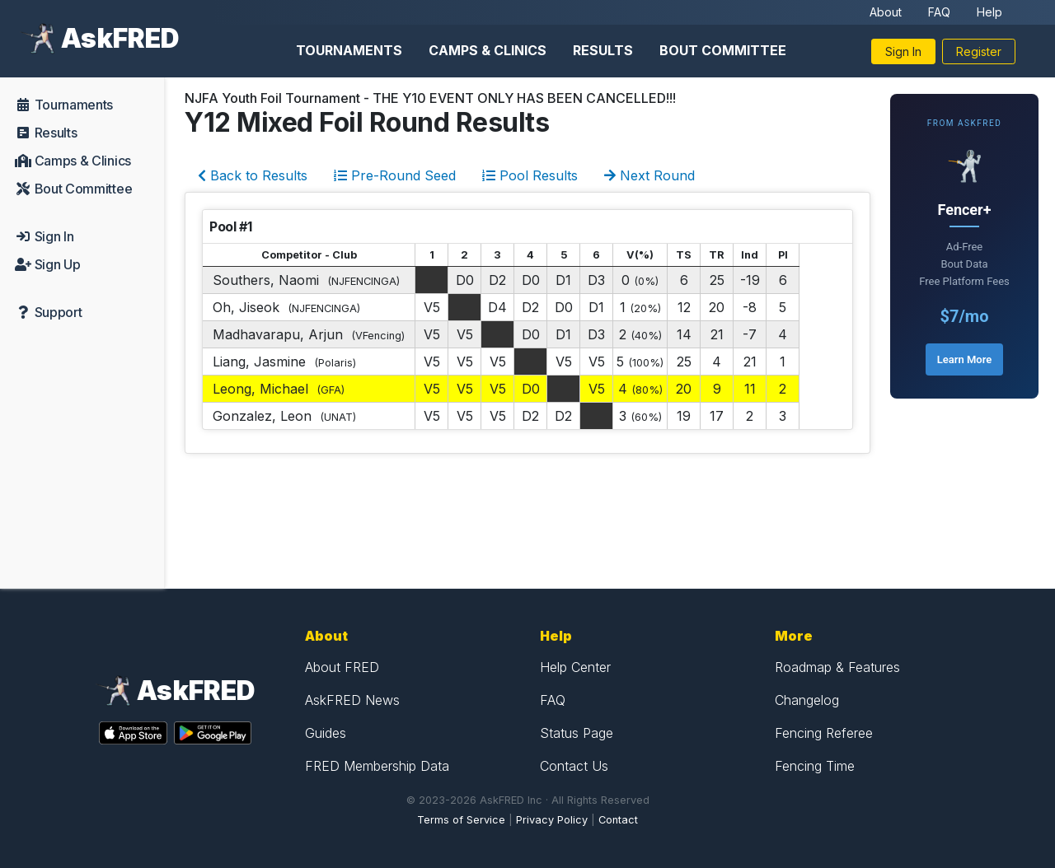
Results (603, 50)
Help (989, 12)
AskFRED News (352, 700)
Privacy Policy (552, 820)
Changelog (807, 700)
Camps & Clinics (487, 50)
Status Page (576, 733)
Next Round (649, 175)
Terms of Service (461, 820)
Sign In (903, 51)
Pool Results (530, 175)
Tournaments (349, 50)
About (886, 12)
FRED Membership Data (377, 766)
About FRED (342, 667)
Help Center (575, 667)
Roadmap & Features (837, 667)
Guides (325, 733)
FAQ (939, 12)
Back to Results (252, 175)
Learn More (964, 359)
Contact (618, 820)
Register (978, 51)
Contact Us (574, 766)
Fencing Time (815, 766)
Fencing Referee (824, 733)
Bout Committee (722, 50)
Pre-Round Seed (395, 175)
